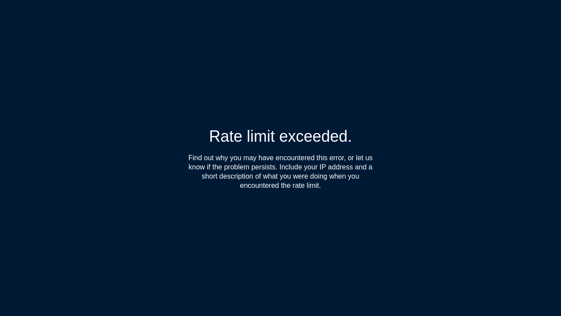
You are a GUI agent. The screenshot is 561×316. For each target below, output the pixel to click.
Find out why (208, 158)
